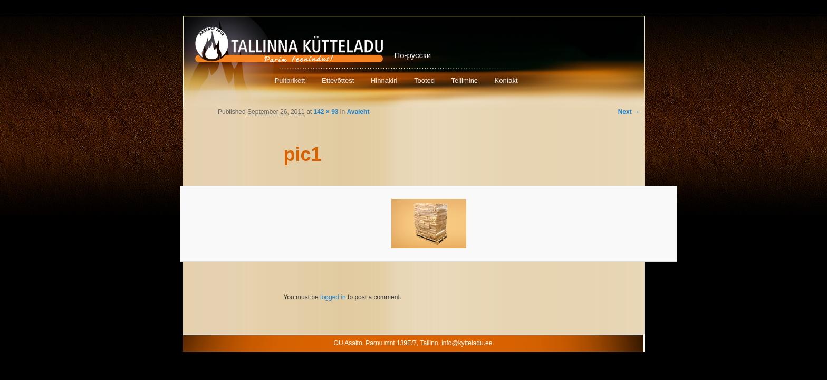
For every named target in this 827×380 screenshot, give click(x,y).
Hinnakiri (384, 80)
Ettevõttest (338, 80)
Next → (629, 112)
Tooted (424, 80)
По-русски (413, 55)
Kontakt (506, 80)
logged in (333, 297)
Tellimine (464, 80)
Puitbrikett (290, 80)
